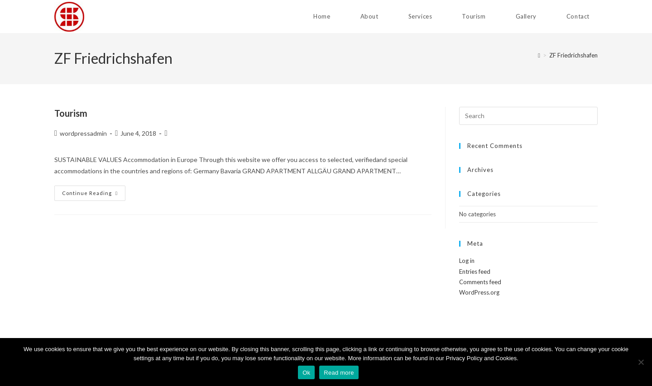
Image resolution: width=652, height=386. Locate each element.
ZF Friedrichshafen (573, 55)
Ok (306, 372)
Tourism (70, 113)
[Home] (539, 55)
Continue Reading (93, 193)
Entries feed (474, 271)
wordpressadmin (83, 133)
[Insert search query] (528, 116)
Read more (339, 372)
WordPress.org (479, 292)
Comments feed (480, 282)
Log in (467, 260)
